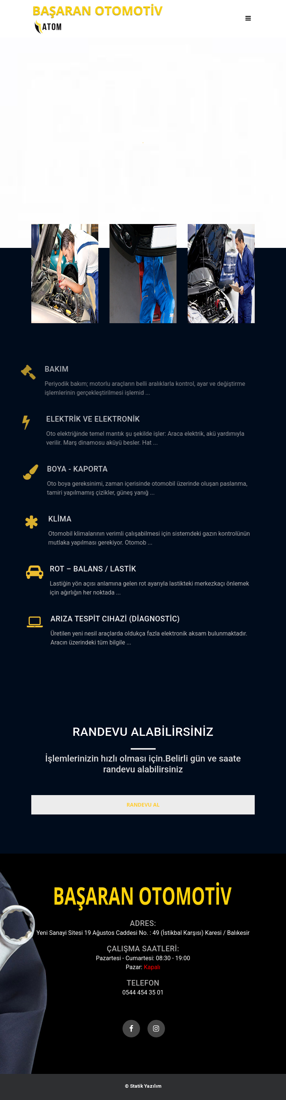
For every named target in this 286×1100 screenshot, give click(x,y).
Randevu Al (143, 804)
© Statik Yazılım (143, 1086)
